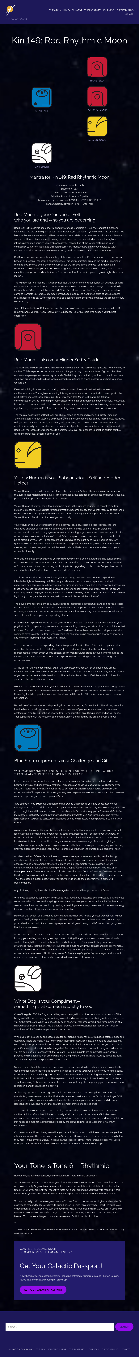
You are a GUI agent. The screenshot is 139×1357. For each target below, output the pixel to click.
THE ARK (53, 10)
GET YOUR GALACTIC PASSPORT (43, 1289)
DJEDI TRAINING (125, 10)
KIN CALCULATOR (72, 10)
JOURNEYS (108, 10)
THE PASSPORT (92, 10)
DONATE (128, 14)
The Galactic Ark (24, 1349)
